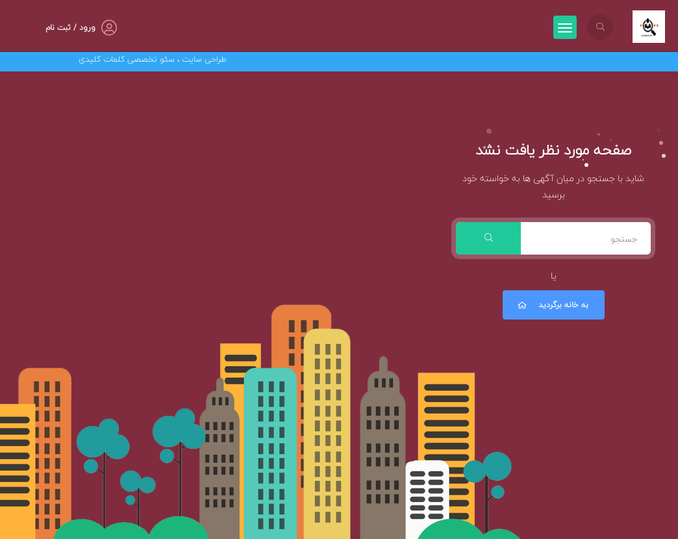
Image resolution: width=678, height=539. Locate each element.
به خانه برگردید (552, 305)
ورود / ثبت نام (70, 27)
